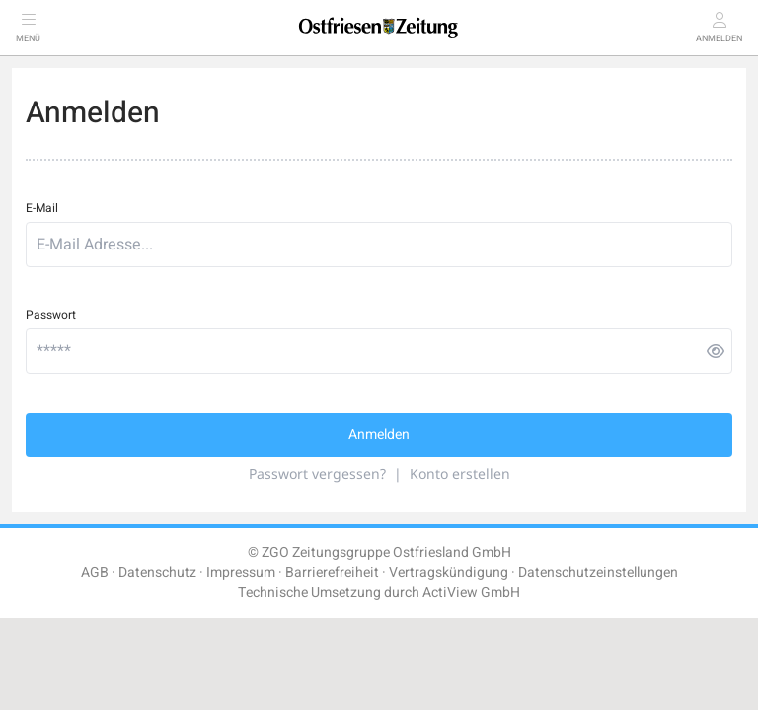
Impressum (240, 572)
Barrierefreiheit (332, 572)
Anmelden (379, 434)
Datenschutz (157, 572)
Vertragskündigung (448, 572)
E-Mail (42, 208)
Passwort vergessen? (317, 473)
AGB (95, 572)
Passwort (51, 314)
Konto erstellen (460, 473)
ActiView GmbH (471, 592)
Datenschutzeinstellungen (598, 572)
